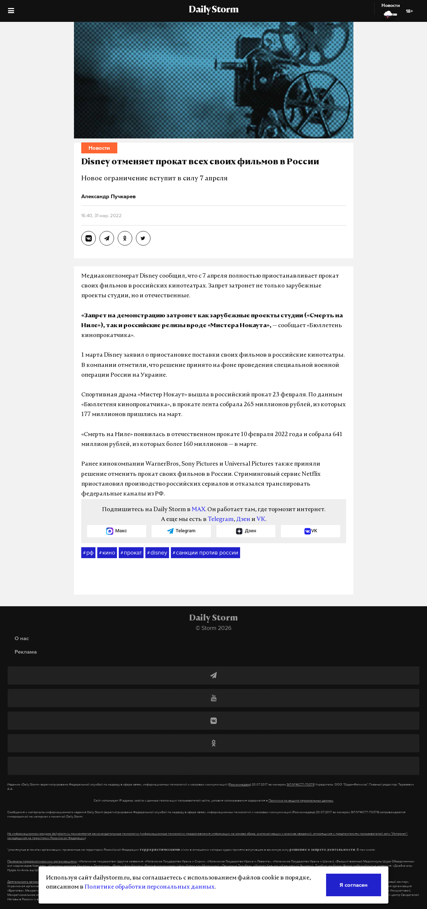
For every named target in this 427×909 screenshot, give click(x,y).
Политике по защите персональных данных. (301, 800)
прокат (131, 552)
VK (260, 519)
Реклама (26, 652)
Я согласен (354, 885)
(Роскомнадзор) (239, 784)
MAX (198, 510)
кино (107, 552)
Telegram (221, 519)
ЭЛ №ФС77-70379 (300, 784)
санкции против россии (205, 552)
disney (157, 552)
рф (88, 552)
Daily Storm (213, 10)
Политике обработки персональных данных (150, 887)
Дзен (243, 519)
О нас (22, 638)
